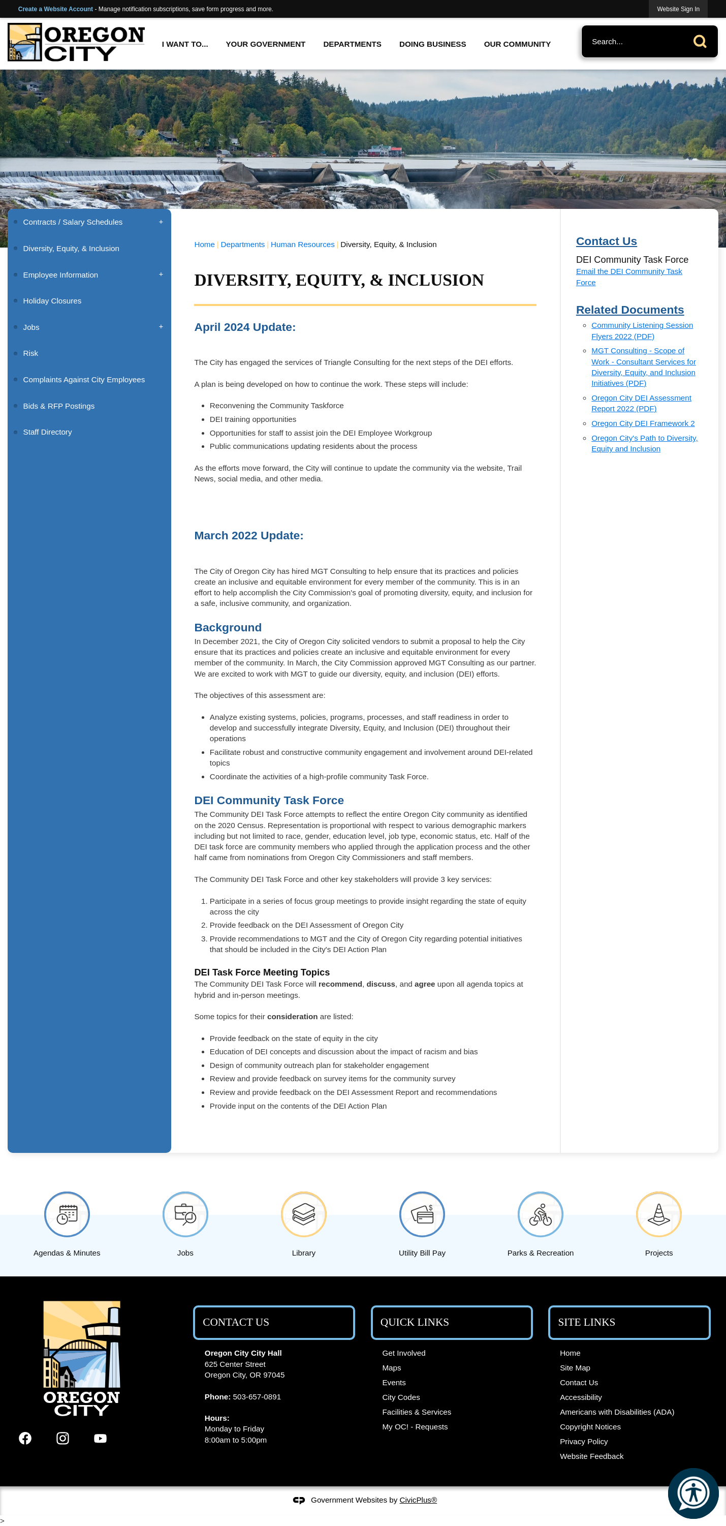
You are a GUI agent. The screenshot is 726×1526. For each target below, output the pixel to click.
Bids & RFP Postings (59, 406)
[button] (702, 39)
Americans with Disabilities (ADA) (617, 1412)
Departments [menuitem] (352, 44)
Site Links (587, 1322)
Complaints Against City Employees (84, 379)
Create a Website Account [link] (55, 9)
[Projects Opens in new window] (659, 1222)
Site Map (575, 1367)
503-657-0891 (257, 1396)
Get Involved (403, 1353)
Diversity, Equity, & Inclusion (71, 248)
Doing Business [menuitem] (432, 44)
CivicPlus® (418, 1500)
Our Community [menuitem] (517, 44)
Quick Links (415, 1322)
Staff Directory (47, 432)
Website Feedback (592, 1456)
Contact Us (579, 1382)
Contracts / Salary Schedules (73, 222)
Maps (391, 1367)
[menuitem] (89, 222)
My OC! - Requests (415, 1426)
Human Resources (303, 244)
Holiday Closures (52, 300)
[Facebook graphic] (25, 1438)
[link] (678, 9)
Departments (243, 244)
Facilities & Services (416, 1412)
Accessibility (581, 1397)
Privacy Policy (584, 1441)
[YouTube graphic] (100, 1438)
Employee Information (61, 274)
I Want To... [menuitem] (185, 44)
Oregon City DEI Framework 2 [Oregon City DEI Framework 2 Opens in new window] (643, 423)
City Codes (401, 1397)
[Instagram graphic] (62, 1438)
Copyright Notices (590, 1426)
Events (393, 1382)
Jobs (31, 327)
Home (204, 244)
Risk (32, 353)
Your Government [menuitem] (265, 44)
